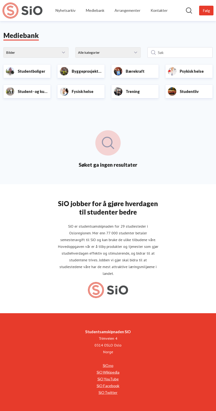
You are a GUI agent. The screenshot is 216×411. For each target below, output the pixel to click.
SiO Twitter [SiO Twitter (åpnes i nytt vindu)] (108, 392)
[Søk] (180, 52)
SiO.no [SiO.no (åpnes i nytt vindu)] (108, 365)
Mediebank (95, 10)
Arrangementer (127, 10)
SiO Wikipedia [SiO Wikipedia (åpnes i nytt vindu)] (108, 372)
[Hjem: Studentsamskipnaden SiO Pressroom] (22, 11)
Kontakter (159, 10)
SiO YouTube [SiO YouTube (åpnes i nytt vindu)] (108, 379)
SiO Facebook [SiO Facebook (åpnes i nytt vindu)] (108, 385)
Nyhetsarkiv (65, 10)
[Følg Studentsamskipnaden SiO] (206, 10)
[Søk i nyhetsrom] (189, 10)
